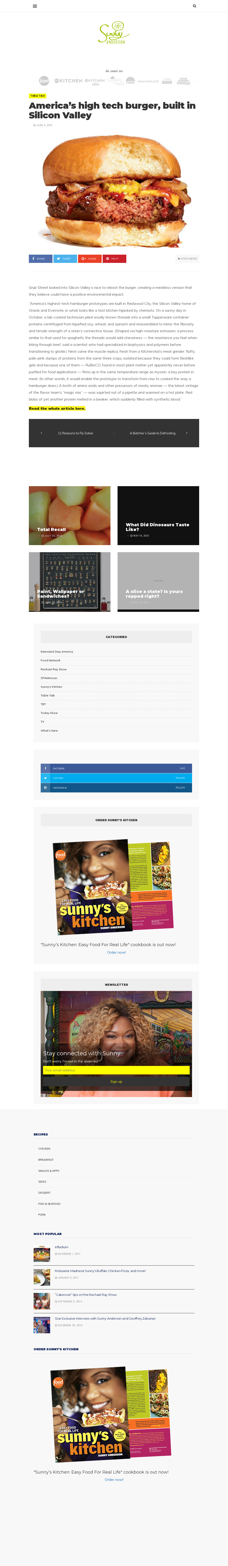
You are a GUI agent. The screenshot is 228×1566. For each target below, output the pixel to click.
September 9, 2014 (68, 1301)
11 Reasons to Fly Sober (75, 433)
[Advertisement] (115, 467)
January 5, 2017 (67, 1278)
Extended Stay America (57, 651)
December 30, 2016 (68, 1325)
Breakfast (46, 1159)
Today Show (49, 713)
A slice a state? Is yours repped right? (154, 594)
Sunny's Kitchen (51, 686)
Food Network (50, 660)
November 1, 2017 (68, 1254)
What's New (49, 730)
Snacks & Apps (48, 1170)
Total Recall (51, 529)
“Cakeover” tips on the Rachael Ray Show (86, 1295)
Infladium (61, 1247)
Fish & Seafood (49, 1204)
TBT (43, 704)
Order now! (116, 952)
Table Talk (38, 96)
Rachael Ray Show (53, 669)
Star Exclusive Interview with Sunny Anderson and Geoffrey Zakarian (105, 1318)
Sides (42, 1181)
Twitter (113, 778)
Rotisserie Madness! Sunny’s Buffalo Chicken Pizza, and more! (100, 1271)
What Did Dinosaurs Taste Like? (157, 527)
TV (42, 721)
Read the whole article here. (57, 408)
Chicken (44, 1148)
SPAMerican (49, 678)
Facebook (113, 768)
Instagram (113, 787)
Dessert (44, 1192)
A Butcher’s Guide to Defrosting (152, 433)
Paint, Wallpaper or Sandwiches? (60, 594)
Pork (42, 1214)
